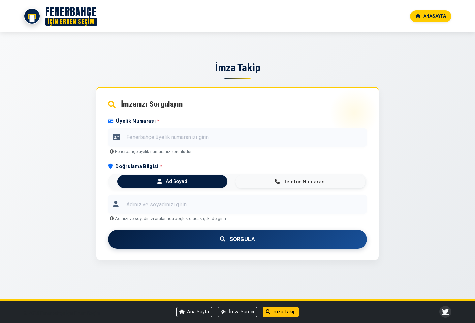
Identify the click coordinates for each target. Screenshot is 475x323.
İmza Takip (281, 311)
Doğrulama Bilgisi (135, 166)
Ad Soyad (172, 181)
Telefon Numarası (300, 182)
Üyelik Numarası (133, 121)
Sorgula (237, 239)
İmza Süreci (237, 311)
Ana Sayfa (194, 311)
